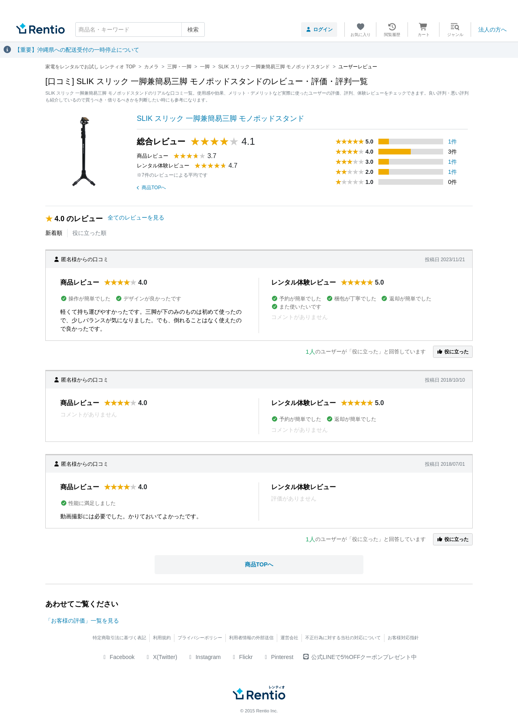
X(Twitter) (160, 657)
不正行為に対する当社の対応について (343, 637)
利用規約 (162, 637)
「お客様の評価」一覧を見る (82, 620)
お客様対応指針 (403, 637)
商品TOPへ (151, 187)
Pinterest (277, 657)
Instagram (204, 657)
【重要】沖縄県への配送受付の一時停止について (77, 49)
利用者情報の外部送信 (251, 637)
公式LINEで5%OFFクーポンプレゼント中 (360, 657)
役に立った (453, 352)
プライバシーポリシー (200, 637)
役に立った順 (89, 233)
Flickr (241, 657)
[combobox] (140, 29)
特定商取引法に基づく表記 (119, 637)
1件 (452, 141)
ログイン (319, 29)
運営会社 (289, 637)
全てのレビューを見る (136, 217)
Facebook (118, 657)
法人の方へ (492, 29)
